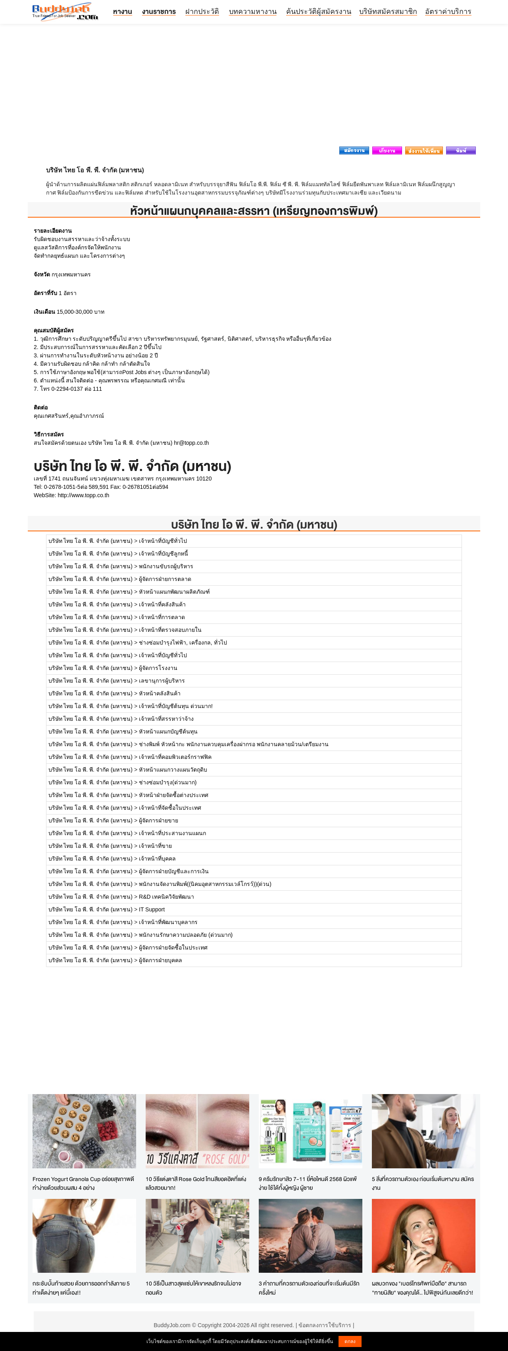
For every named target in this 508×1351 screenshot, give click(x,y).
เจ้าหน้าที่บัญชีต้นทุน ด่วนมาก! (176, 706)
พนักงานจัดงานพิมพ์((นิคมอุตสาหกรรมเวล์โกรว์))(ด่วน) (205, 884)
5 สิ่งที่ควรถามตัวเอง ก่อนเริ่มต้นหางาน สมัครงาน (423, 1183)
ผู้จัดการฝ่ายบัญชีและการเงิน (174, 871)
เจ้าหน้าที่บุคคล (157, 858)
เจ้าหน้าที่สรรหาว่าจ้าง (166, 719)
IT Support (152, 909)
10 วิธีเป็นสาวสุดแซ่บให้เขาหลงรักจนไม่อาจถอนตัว (193, 1288)
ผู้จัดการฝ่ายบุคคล (160, 960)
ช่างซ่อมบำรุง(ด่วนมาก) (167, 782)
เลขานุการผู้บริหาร (162, 680)
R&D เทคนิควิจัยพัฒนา (166, 897)
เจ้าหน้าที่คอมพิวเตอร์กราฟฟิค (175, 757)
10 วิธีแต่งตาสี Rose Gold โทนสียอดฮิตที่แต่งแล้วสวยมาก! (196, 1183)
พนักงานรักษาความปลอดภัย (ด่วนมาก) (186, 935)
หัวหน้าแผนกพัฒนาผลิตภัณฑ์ (174, 592)
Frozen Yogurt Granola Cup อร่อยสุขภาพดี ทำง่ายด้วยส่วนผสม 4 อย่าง (83, 1183)
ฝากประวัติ (202, 11)
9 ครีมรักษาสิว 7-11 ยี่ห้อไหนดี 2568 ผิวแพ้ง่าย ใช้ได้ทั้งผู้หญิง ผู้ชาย (308, 1183)
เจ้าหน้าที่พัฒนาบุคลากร (168, 922)
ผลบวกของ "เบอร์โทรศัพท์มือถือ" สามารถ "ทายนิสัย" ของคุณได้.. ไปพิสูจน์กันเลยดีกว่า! (422, 1288)
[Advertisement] (254, 87)
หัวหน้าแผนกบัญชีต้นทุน (168, 731)
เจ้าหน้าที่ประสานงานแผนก (172, 833)
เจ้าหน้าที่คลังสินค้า (162, 604)
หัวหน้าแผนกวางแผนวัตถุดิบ (173, 769)
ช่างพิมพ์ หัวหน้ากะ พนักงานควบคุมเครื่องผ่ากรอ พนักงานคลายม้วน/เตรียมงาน (234, 744)
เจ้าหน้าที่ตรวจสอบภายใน (170, 630)
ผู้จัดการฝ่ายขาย (158, 820)
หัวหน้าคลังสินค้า (160, 693)
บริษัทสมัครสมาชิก (388, 11)
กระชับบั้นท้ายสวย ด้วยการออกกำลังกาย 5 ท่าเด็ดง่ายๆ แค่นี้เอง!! (81, 1288)
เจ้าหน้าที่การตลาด (162, 617)
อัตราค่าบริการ (448, 11)
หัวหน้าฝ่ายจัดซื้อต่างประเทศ (173, 795)
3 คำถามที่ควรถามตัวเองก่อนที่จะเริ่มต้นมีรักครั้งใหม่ (309, 1288)
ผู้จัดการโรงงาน (158, 668)
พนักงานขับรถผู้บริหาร (166, 566)
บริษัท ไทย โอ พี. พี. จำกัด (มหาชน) (254, 524)
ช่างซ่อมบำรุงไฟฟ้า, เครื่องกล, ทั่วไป (183, 642)
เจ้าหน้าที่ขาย (155, 846)
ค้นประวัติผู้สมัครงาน (318, 11)
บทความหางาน (253, 11)
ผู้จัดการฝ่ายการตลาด (165, 579)
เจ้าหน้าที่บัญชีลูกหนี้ (163, 553)
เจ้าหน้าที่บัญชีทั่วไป (163, 541)
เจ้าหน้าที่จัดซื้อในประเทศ (170, 808)
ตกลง (350, 1341)
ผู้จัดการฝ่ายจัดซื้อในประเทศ (173, 947)
